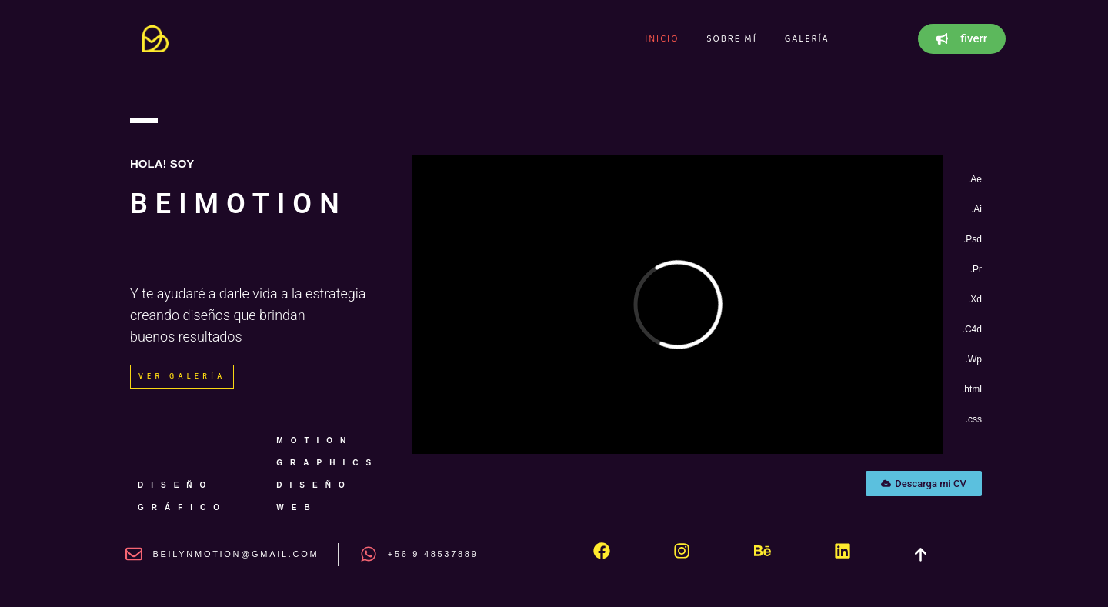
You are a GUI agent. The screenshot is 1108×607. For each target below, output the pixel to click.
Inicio (662, 39)
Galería (807, 39)
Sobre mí (731, 39)
